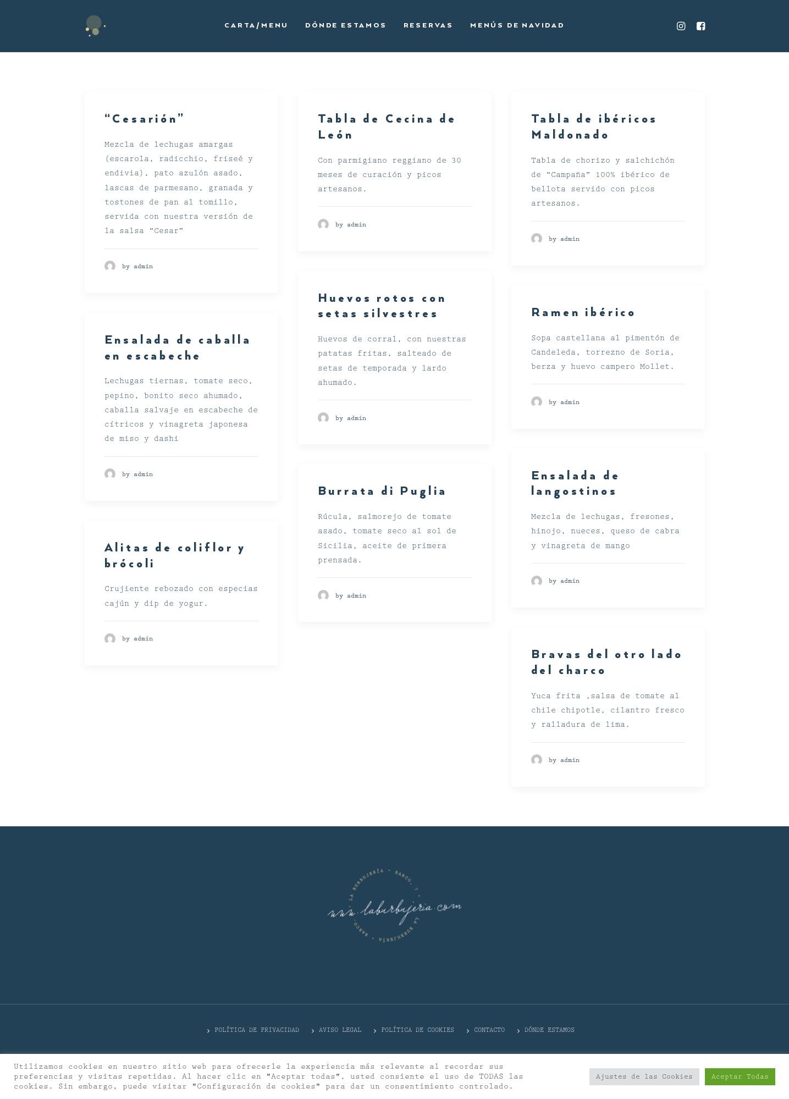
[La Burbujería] (96, 26)
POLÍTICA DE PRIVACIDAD (256, 1030)
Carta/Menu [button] (256, 25)
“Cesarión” (145, 119)
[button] (682, 26)
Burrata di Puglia (383, 491)
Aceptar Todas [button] (740, 1077)
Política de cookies (417, 1030)
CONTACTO (489, 1030)
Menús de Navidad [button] (517, 25)
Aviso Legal (340, 1030)
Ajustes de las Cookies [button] (644, 1077)
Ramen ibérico (584, 312)
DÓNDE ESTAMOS (550, 1030)
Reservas (429, 25)
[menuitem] (256, 26)
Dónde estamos (346, 25)
